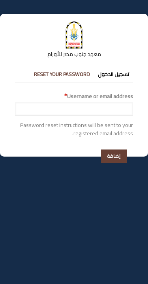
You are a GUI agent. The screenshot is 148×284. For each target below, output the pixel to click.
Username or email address (100, 96)
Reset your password (62, 74)
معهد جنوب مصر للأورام (74, 54)
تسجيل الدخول (113, 74)
